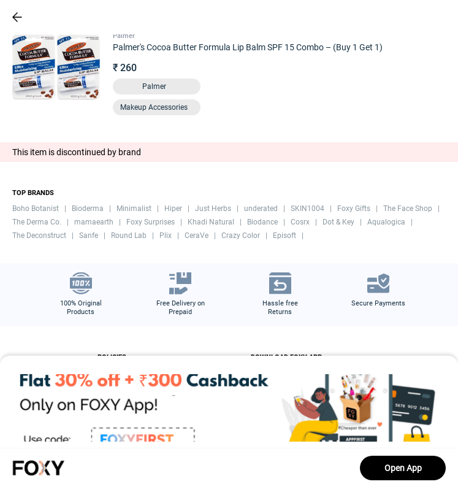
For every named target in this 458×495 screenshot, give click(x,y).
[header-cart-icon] (416, 17)
